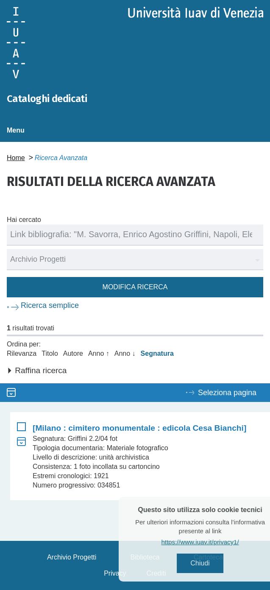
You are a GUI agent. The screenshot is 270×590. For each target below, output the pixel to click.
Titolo (50, 353)
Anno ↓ (125, 353)
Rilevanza (21, 353)
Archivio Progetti (72, 557)
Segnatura (157, 353)
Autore (73, 353)
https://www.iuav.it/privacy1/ (210, 542)
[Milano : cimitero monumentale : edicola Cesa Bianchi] (139, 428)
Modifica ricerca (135, 287)
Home (16, 157)
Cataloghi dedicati (47, 99)
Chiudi (210, 563)
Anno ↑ (98, 353)
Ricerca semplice (50, 305)
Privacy (115, 573)
